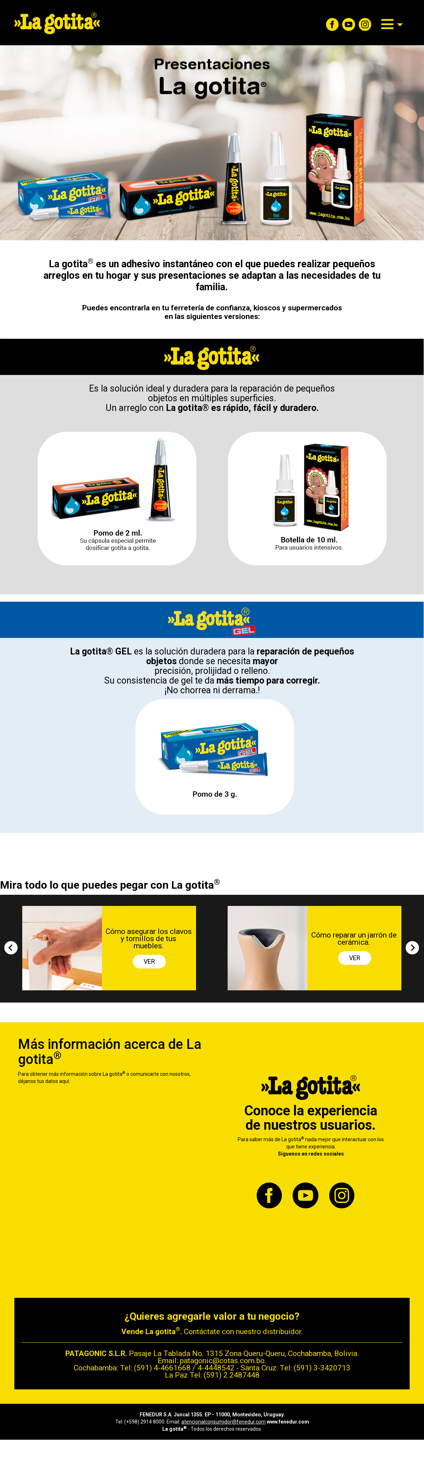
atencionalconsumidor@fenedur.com (223, 1422)
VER (149, 961)
